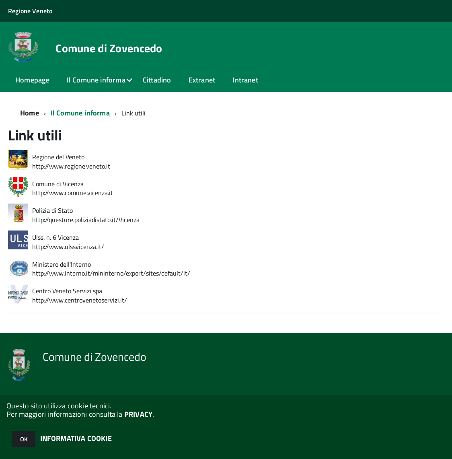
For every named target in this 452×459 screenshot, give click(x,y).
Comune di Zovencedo (108, 48)
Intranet (245, 79)
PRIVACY (138, 414)
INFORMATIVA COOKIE (76, 438)
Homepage (32, 79)
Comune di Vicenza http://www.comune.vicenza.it (72, 188)
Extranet (202, 79)
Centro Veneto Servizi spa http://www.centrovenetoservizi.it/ (79, 295)
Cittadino (157, 79)
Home (29, 112)
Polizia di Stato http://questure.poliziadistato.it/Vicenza (86, 215)
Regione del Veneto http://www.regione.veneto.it (71, 161)
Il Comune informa (96, 79)
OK (24, 439)
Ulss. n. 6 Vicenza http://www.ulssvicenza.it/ (68, 242)
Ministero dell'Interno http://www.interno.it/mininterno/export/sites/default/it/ (111, 269)
